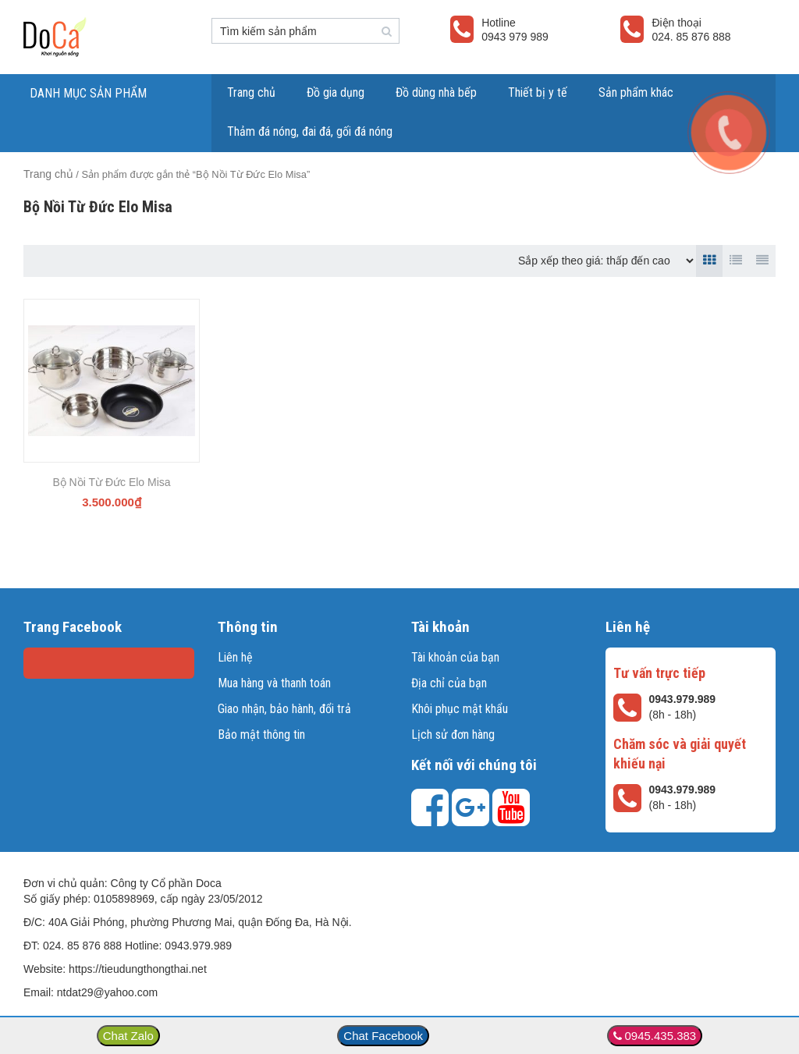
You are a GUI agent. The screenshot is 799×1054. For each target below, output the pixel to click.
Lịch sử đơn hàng (453, 734)
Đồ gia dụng (335, 92)
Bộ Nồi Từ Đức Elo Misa (111, 482)
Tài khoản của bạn (455, 657)
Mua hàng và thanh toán (274, 683)
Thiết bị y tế (537, 92)
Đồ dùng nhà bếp (436, 92)
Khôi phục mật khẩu (459, 708)
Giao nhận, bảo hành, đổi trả (284, 708)
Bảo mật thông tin (261, 734)
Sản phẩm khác (635, 92)
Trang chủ (251, 92)
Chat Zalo (128, 1035)
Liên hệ (235, 657)
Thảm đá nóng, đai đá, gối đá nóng (309, 131)
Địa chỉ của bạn (449, 683)
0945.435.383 (660, 1035)
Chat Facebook (383, 1035)
